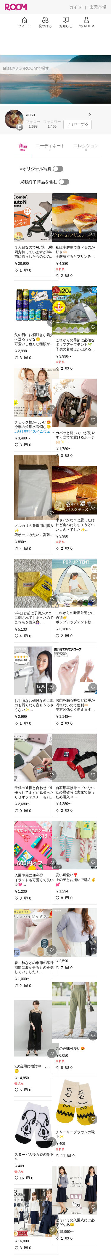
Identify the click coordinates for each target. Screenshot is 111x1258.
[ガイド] (75, 7)
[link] (35, 217)
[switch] (58, 169)
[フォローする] (77, 124)
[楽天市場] (98, 7)
